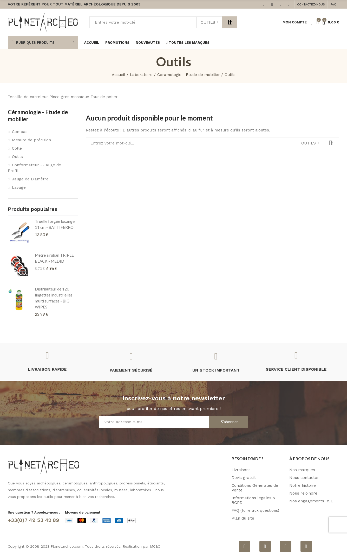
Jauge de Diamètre (30, 179)
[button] (311, 4)
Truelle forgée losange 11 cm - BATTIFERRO (55, 224)
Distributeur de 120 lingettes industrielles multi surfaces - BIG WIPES (54, 298)
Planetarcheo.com (67, 546)
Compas (20, 131)
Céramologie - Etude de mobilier (38, 116)
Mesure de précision (31, 140)
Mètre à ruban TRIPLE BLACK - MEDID (54, 258)
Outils (208, 22)
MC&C (155, 546)
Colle (17, 148)
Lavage (19, 187)
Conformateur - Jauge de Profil (34, 168)
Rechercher (229, 22)
